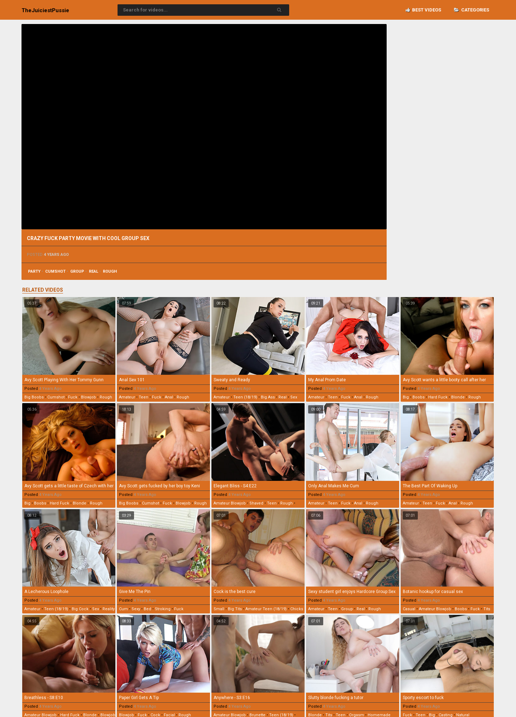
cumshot (55, 271)
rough (110, 271)
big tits (235, 609)
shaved (256, 503)
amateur (127, 397)
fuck (72, 397)
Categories (471, 10)
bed (147, 609)
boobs (418, 397)
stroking (163, 609)
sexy (136, 609)
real (93, 271)
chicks (296, 609)
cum (123, 609)
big (406, 397)
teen (143, 397)
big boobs (34, 397)
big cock (80, 609)
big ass (268, 397)
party (34, 271)
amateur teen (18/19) (266, 609)
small (219, 609)
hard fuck (438, 397)
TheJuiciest (45, 10)
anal (169, 397)
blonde (458, 397)
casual (409, 609)
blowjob (88, 397)
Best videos (423, 10)
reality (108, 609)
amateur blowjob (230, 503)
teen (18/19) (245, 397)
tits (486, 609)
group (77, 271)
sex (293, 397)
